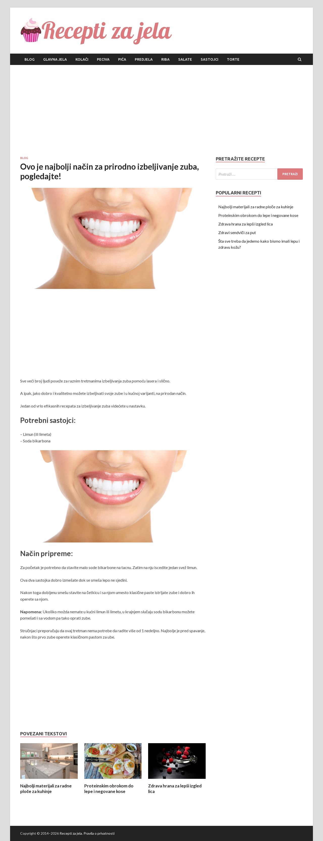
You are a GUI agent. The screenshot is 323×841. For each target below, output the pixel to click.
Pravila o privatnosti (99, 833)
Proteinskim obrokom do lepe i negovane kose (108, 788)
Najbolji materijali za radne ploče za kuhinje (46, 788)
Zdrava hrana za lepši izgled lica (245, 223)
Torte (233, 59)
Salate (185, 59)
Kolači (81, 59)
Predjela (144, 59)
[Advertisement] (161, 110)
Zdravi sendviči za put (237, 232)
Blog (29, 59)
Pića (122, 59)
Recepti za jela (71, 833)
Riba (165, 59)
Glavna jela (55, 59)
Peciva (103, 59)
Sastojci (209, 59)
